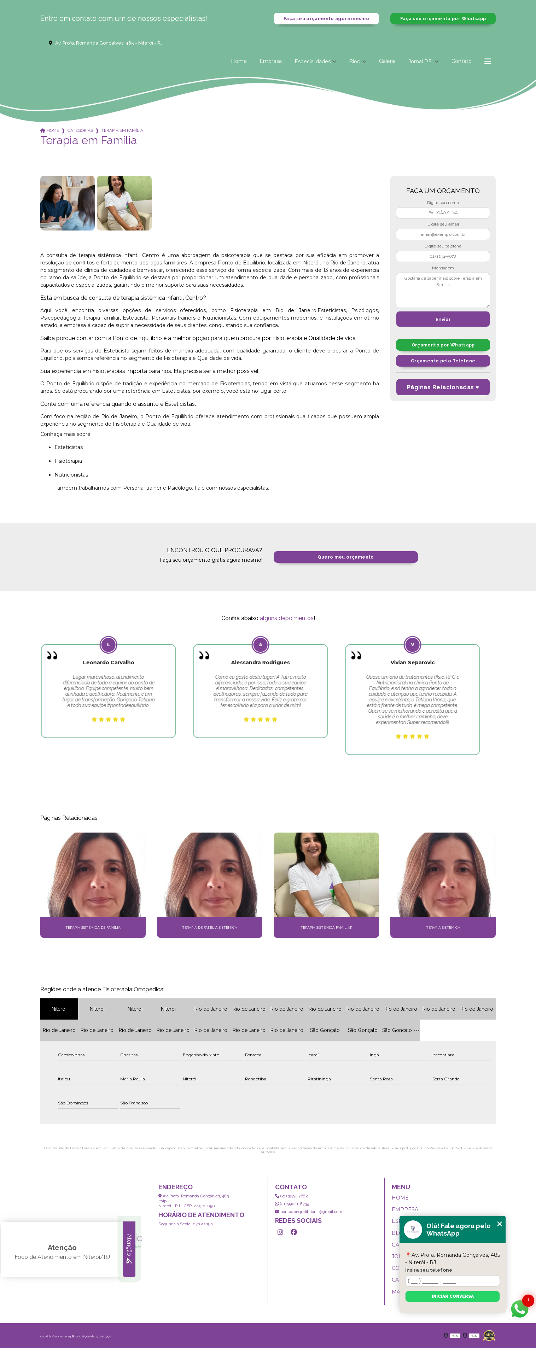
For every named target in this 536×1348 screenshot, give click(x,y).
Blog (355, 61)
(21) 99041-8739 (292, 1203)
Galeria (387, 61)
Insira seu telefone (428, 1270)
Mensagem (443, 267)
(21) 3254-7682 (291, 1196)
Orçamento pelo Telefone (443, 361)
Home (239, 61)
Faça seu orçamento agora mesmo (326, 18)
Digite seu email (443, 224)
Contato (461, 61)
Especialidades (313, 61)
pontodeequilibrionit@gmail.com (308, 1211)
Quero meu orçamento (345, 557)
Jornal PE (420, 61)
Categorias (80, 130)
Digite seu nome (443, 202)
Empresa (271, 61)
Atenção (129, 1249)
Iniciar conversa (453, 1296)
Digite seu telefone (443, 246)
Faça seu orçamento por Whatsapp (443, 18)
